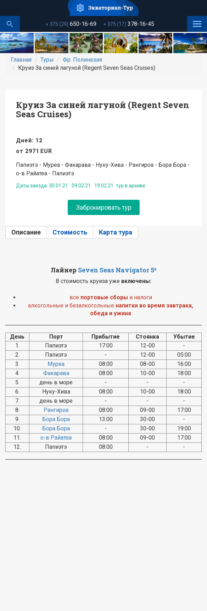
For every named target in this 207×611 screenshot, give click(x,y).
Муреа (56, 364)
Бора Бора (56, 419)
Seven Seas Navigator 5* (117, 270)
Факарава (56, 373)
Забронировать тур (104, 207)
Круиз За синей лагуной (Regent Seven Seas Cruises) (102, 109)
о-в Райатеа (56, 437)
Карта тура (115, 232)
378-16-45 (128, 24)
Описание (26, 232)
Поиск (10, 24)
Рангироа (56, 410)
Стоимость (69, 232)
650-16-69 (71, 24)
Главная (21, 59)
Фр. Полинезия (82, 59)
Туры (47, 59)
